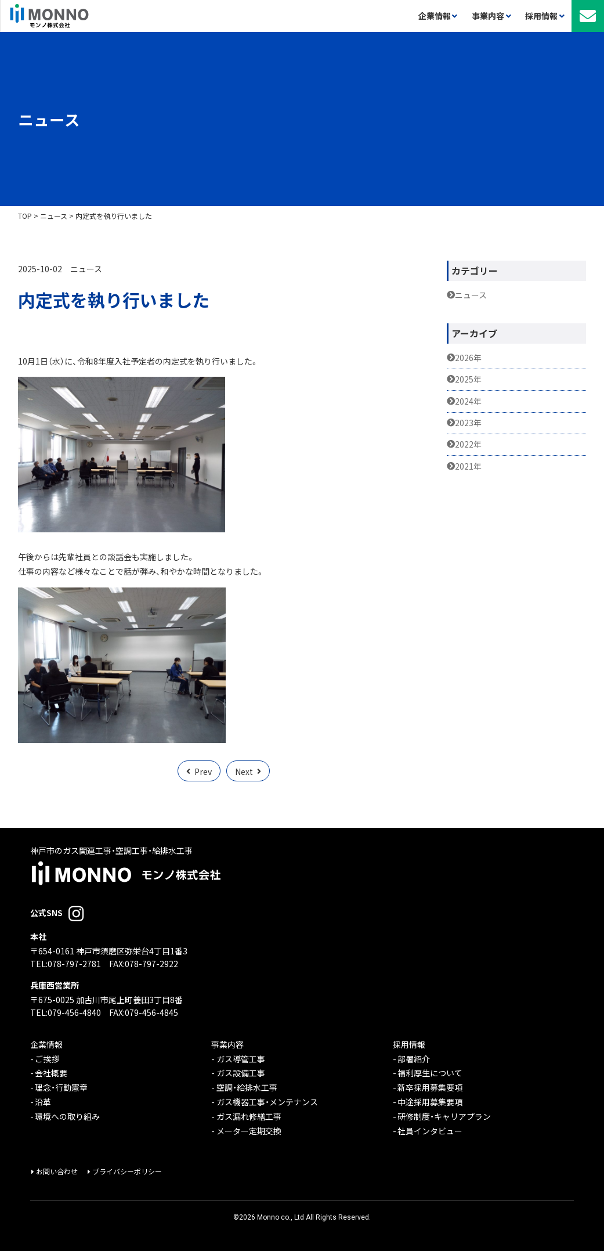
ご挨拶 (47, 1059)
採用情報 (409, 1045)
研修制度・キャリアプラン (444, 1117)
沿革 (43, 1102)
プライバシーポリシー (127, 1171)
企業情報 (46, 1045)
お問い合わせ (57, 1171)
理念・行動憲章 (61, 1088)
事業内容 (227, 1045)
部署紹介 (413, 1059)
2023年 (468, 422)
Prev (203, 771)
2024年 (468, 401)
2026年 (468, 357)
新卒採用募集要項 (429, 1088)
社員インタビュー (429, 1131)
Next (244, 771)
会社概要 (51, 1073)
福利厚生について (429, 1073)
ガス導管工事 (240, 1059)
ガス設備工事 (240, 1073)
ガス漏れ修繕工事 (248, 1117)
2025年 (468, 379)
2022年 (468, 444)
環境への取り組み (67, 1117)
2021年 (468, 466)
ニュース (86, 269)
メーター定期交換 (248, 1131)
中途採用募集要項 (429, 1102)
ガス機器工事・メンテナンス (267, 1102)
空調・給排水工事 (246, 1088)
